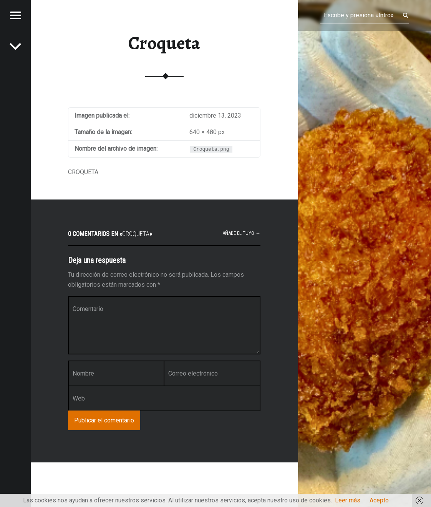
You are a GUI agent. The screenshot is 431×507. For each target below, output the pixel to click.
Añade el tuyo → (241, 233)
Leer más (347, 500)
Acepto (379, 500)
